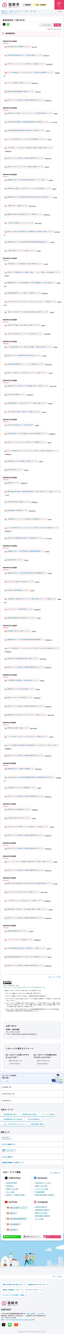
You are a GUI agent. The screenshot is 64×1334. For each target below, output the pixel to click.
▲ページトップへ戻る (55, 977)
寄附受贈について (12, 483)
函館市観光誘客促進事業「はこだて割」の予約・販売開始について (25, 957)
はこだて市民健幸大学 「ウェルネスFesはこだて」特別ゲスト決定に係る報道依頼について (32, 648)
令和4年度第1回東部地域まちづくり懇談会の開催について (23, 55)
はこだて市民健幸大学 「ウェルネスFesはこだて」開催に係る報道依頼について (29, 72)
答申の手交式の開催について (15, 394)
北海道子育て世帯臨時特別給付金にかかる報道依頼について (23, 538)
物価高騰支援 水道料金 (29, 1114)
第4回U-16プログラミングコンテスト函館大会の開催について (24, 166)
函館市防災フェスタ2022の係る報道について (19, 689)
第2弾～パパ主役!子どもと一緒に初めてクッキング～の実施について (26, 372)
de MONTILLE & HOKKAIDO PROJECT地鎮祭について (22, 892)
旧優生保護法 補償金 (37, 1124)
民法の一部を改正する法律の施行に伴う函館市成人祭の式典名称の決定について (29, 231)
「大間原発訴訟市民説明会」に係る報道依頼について (22, 680)
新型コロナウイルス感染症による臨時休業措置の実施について (24, 100)
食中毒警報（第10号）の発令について (17, 818)
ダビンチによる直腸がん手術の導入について (19, 581)
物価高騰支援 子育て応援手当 (13, 1119)
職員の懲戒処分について (14, 469)
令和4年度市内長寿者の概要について (17, 502)
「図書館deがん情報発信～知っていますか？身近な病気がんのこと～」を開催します (30, 599)
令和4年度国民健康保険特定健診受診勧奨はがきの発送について (24, 130)
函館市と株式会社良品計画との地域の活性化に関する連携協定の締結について (28, 883)
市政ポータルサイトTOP (16, 11)
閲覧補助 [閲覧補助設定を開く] (27, 5)
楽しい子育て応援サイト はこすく (14, 1124)
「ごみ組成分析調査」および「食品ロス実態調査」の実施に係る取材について (28, 347)
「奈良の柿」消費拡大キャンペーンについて (19, 223)
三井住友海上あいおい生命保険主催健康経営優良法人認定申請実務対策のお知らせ (29, 777)
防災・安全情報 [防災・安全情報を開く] (40, 5)
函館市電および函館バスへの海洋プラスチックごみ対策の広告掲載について (28, 188)
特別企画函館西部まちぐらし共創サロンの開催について (22, 293)
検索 (58, 25)
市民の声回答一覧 (8, 1094)
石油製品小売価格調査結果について (17, 590)
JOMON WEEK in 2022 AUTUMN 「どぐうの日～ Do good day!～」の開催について (30, 301)
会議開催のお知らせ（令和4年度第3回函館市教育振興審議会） (24, 639)
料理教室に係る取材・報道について (17, 728)
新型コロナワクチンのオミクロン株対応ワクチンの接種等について (25, 442)
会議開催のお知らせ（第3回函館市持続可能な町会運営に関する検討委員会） (28, 197)
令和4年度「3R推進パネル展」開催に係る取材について (22, 325)
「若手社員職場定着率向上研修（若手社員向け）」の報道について (25, 948)
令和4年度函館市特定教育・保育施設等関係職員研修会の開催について (26, 122)
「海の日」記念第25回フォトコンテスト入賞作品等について (23, 333)
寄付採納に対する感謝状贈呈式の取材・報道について (22, 658)
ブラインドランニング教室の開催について (18, 609)
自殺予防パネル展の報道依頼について (17, 809)
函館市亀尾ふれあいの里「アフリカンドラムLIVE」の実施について (25, 714)
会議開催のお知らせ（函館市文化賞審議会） (19, 768)
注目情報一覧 (6, 1087)
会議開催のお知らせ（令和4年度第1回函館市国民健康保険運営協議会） (27, 242)
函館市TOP (4, 11)
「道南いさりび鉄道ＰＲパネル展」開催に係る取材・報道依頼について (26, 312)
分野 (26, 11)
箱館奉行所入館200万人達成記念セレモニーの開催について (23, 214)
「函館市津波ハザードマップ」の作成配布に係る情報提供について (25, 519)
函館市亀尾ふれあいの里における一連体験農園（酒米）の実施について (26, 386)
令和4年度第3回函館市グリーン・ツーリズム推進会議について (24, 364)
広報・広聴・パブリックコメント (10, 13)
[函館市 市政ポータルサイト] (11, 4)
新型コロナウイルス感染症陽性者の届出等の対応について (23, 355)
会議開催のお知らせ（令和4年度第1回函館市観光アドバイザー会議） (26, 180)
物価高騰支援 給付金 (10, 1114)
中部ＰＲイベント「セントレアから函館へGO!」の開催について (24, 64)
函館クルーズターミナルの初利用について (18, 697)
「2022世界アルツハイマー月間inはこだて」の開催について (24, 900)
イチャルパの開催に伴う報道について (17, 83)
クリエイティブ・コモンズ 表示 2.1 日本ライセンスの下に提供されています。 (24, 987)
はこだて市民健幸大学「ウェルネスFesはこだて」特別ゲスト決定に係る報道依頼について (32, 450)
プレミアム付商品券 (48, 1114)
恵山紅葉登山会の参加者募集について (17, 46)
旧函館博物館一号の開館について (16, 510)
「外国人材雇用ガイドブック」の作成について (20, 250)
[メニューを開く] (59, 5)
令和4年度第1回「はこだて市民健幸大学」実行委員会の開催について (26, 433)
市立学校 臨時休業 (33, 1119)
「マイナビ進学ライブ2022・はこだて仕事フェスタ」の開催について (26, 736)
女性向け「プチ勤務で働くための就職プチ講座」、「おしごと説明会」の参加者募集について (33, 272)
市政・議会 (33, 11)
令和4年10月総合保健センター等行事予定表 (19, 425)
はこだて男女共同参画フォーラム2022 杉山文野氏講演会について (25, 139)
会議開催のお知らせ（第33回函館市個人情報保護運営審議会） (24, 551)
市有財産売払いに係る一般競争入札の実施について (21, 461)
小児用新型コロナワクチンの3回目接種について (20, 787)
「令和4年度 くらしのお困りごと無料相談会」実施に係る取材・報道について (29, 147)
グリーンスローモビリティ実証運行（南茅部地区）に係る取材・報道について (28, 861)
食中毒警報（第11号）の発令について (17, 631)
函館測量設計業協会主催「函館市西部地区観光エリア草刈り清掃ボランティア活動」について (32, 491)
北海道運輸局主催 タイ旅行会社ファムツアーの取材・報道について (26, 403)
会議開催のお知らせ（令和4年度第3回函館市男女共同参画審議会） (25, 573)
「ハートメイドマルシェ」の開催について (18, 939)
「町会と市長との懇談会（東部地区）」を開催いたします (22, 411)
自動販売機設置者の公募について (16, 931)
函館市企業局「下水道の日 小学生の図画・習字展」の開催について (26, 909)
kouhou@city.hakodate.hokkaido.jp (24, 1034)
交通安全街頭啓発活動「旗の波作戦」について (20, 617)
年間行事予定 (6, 1101)
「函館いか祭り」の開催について (16, 205)
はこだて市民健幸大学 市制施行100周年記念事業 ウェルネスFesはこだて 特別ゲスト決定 (31, 745)
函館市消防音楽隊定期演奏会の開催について (19, 91)
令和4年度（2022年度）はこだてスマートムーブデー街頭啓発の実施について (28, 113)
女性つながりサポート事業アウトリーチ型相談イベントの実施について (26, 826)
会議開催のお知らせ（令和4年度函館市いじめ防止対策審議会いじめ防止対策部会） (30, 282)
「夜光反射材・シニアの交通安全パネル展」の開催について (23, 263)
